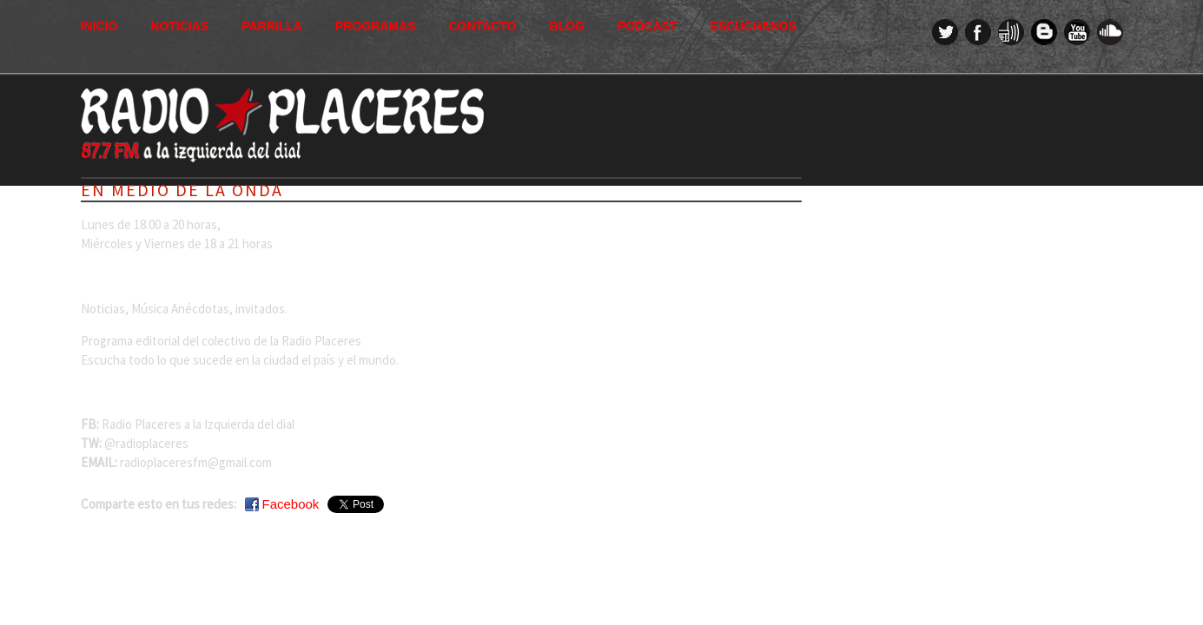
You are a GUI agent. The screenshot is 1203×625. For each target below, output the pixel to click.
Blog (567, 26)
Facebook (291, 504)
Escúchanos (753, 26)
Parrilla (271, 26)
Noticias (179, 26)
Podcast (647, 26)
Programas (375, 26)
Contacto (482, 26)
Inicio (99, 26)
